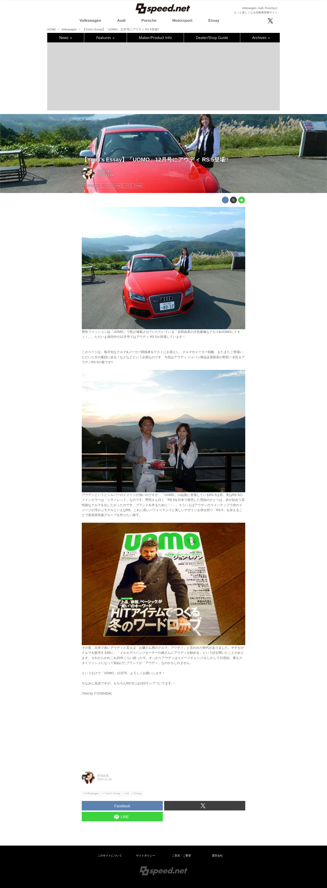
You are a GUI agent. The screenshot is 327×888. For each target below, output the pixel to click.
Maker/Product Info (155, 37)
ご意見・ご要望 (181, 855)
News (65, 37)
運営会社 (217, 855)
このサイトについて (109, 855)
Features (105, 37)
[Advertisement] (163, 76)
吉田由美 (103, 171)
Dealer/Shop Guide (212, 37)
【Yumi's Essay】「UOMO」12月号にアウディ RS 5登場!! (155, 159)
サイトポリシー (145, 855)
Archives (261, 37)
